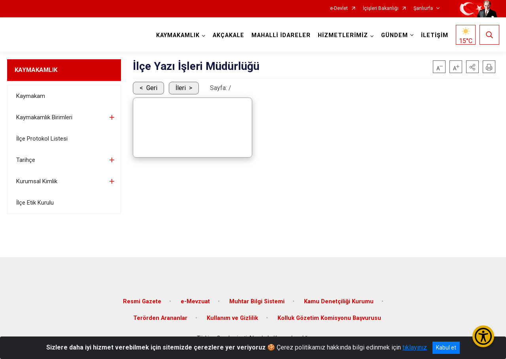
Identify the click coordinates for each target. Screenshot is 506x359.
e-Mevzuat (195, 301)
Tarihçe (25, 160)
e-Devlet (339, 8)
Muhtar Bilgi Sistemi (257, 301)
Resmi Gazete (142, 301)
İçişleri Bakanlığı (380, 8)
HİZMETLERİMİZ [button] (343, 35)
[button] (472, 66)
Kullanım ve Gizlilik (232, 318)
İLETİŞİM (434, 35)
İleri (181, 88)
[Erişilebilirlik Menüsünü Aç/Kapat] (483, 336)
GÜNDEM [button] (394, 35)
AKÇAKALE (228, 35)
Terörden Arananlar (160, 318)
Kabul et (446, 347)
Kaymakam (30, 96)
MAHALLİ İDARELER (281, 35)
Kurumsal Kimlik (36, 181)
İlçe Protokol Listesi (42, 138)
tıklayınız (414, 347)
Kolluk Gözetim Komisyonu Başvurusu (329, 318)
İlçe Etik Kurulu (35, 202)
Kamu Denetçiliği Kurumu (339, 301)
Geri (151, 88)
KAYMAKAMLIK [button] (178, 35)
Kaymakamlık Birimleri (44, 117)
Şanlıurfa (423, 8)
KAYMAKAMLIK (36, 69)
